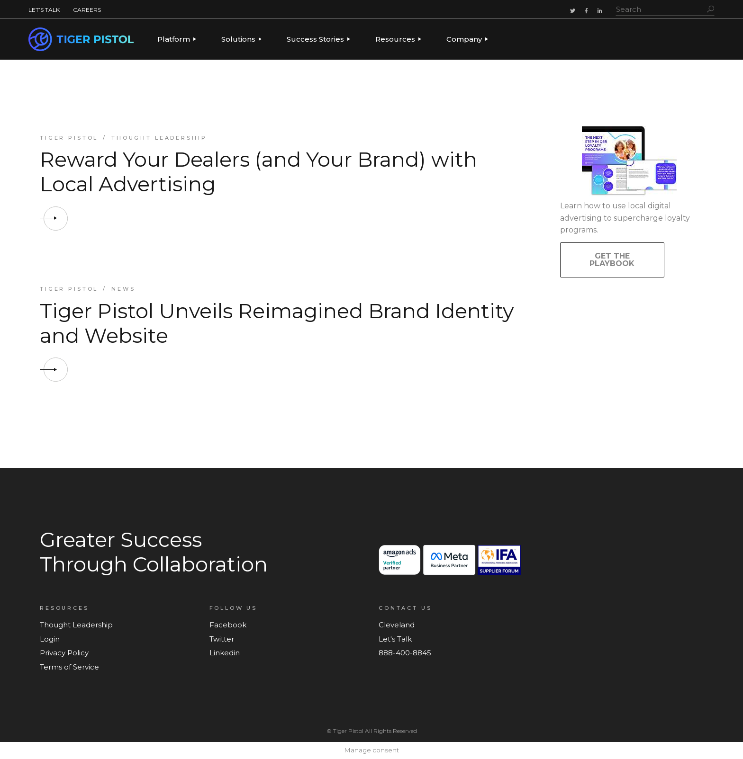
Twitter (221, 638)
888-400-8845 (405, 652)
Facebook (227, 624)
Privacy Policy (64, 652)
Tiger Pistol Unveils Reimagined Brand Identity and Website (277, 323)
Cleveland (397, 624)
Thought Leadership (159, 137)
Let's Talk (395, 638)
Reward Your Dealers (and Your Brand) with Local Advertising (258, 171)
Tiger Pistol (69, 137)
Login (50, 638)
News (123, 289)
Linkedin (224, 652)
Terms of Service (69, 666)
